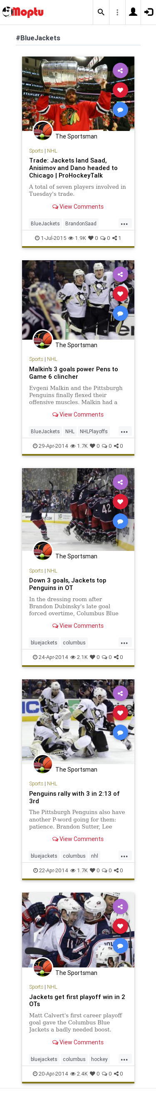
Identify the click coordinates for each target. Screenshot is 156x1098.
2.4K (79, 1073)
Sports (36, 151)
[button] (101, 12)
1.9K (77, 238)
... (124, 222)
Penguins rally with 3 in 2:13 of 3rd (74, 797)
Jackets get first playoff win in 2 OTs (77, 1000)
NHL (52, 151)
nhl (94, 856)
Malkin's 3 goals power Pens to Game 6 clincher (73, 372)
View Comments (78, 206)
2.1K (79, 657)
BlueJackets (45, 223)
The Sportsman (76, 136)
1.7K (79, 445)
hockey (99, 1059)
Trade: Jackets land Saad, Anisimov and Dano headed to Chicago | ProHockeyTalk (73, 167)
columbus (74, 642)
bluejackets (44, 642)
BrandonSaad (81, 223)
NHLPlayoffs (94, 431)
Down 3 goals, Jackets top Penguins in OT (67, 584)
